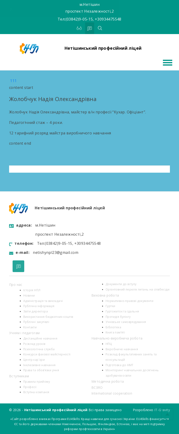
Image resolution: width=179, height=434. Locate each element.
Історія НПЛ (31, 290)
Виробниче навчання (122, 349)
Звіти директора (35, 311)
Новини (29, 296)
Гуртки (110, 306)
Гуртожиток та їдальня (122, 311)
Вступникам (19, 376)
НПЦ (109, 344)
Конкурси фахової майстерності (47, 354)
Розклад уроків (34, 344)
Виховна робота (105, 295)
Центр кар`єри (34, 360)
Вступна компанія (36, 392)
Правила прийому (36, 382)
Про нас (15, 284)
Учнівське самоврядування (126, 322)
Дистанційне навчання (40, 338)
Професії (29, 387)
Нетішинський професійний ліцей (103, 48)
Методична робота (107, 381)
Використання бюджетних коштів (48, 317)
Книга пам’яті (115, 332)
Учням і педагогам (24, 333)
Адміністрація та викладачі (43, 301)
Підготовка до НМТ (120, 365)
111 (13, 80)
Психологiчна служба (39, 349)
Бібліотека (113, 327)
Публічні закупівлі (36, 322)
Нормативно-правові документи (129, 301)
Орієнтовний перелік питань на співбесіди (137, 289)
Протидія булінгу (118, 317)
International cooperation (111, 393)
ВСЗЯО (97, 387)
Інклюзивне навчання (39, 365)
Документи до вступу (121, 284)
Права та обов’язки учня (41, 370)
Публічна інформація (39, 306)
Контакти (30, 327)
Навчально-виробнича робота (116, 338)
